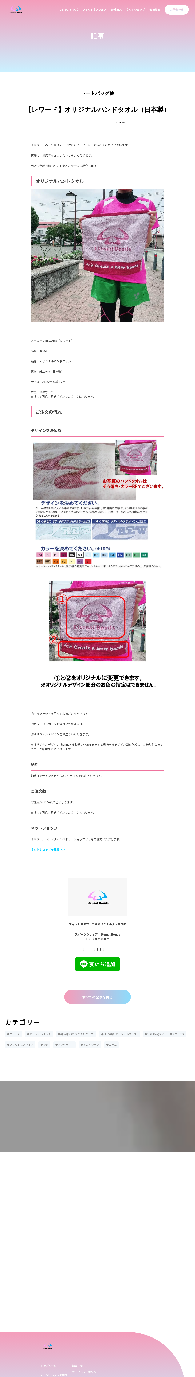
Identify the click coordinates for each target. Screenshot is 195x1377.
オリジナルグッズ (67, 9)
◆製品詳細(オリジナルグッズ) (76, 1034)
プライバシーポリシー (85, 1372)
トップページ (49, 1365)
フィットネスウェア (94, 9)
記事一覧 (77, 1365)
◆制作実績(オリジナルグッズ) (119, 1034)
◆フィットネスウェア (20, 1045)
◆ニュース (13, 1034)
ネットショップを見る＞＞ (48, 849)
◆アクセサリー (64, 1045)
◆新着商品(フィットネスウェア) (164, 1034)
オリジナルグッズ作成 (54, 1375)
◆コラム (111, 1045)
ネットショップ (135, 9)
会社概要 (154, 9)
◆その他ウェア (90, 1045)
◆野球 (44, 1045)
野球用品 (116, 9)
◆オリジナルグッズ (39, 1034)
